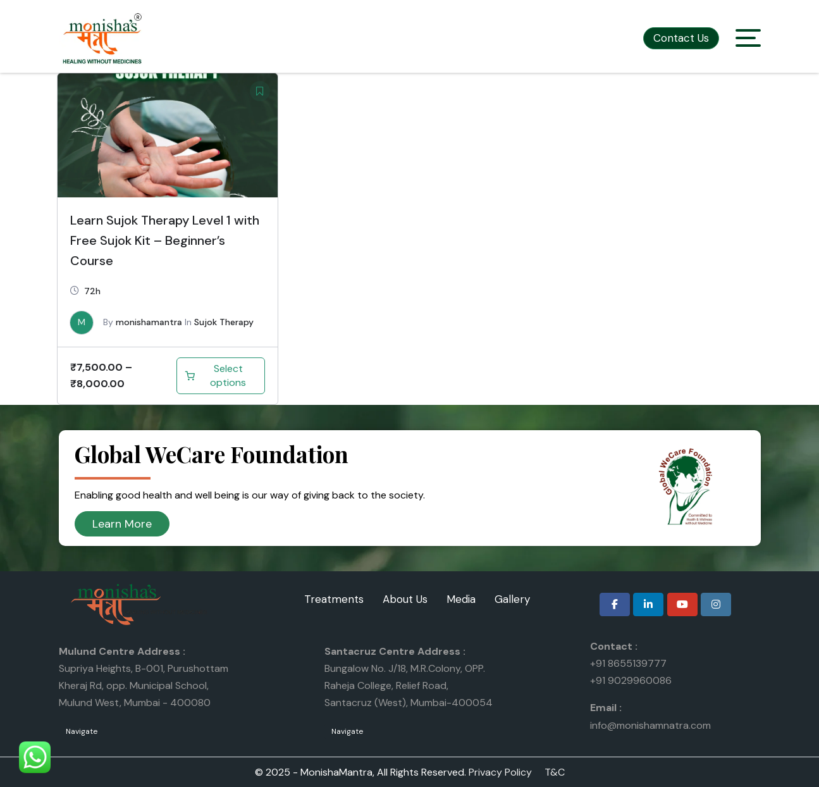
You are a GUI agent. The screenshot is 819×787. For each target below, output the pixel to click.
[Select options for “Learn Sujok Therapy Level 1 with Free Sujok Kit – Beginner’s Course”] (220, 375)
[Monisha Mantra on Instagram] (716, 604)
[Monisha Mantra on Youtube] (682, 604)
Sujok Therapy (224, 322)
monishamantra (149, 322)
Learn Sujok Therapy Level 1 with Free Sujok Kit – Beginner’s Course (164, 240)
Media (461, 599)
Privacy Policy (500, 772)
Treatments (334, 599)
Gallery (512, 599)
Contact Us (681, 38)
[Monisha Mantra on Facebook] (615, 604)
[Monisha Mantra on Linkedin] (648, 604)
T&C (555, 772)
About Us (405, 599)
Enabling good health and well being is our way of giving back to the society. (250, 495)
